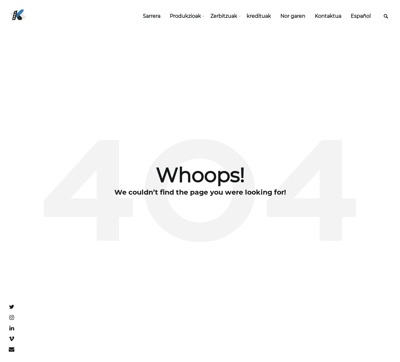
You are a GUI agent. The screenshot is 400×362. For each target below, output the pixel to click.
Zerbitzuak (223, 16)
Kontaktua (328, 16)
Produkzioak (185, 16)
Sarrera (151, 16)
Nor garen (292, 16)
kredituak (259, 16)
